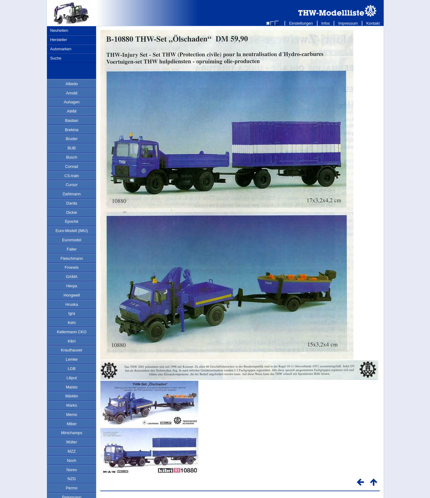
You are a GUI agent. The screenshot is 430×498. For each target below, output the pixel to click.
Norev (71, 469)
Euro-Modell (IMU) (72, 230)
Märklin (71, 396)
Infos (325, 23)
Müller (71, 442)
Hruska (71, 304)
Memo (71, 414)
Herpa (71, 286)
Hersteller (58, 39)
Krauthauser (71, 350)
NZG (71, 478)
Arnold (72, 93)
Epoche (71, 221)
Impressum (348, 23)
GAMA (72, 276)
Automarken (60, 49)
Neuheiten (59, 30)
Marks (71, 405)
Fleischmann (72, 258)
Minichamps (71, 432)
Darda (71, 203)
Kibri (72, 341)
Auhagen (71, 102)
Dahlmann (72, 194)
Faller (72, 249)
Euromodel (71, 240)
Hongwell (72, 295)
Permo (72, 488)
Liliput (71, 378)
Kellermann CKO (71, 332)
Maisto (72, 387)
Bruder (72, 138)
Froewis (72, 267)
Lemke (72, 359)
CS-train (72, 175)
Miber (72, 423)
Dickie (71, 212)
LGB (72, 368)
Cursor (72, 184)
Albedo (71, 83)
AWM (72, 111)
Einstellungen (301, 23)
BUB (72, 148)
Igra (71, 313)
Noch (71, 460)
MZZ (72, 451)
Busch (71, 157)
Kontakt (373, 23)
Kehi (72, 322)
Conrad (71, 166)
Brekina (71, 129)
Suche (55, 58)
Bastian (71, 120)
